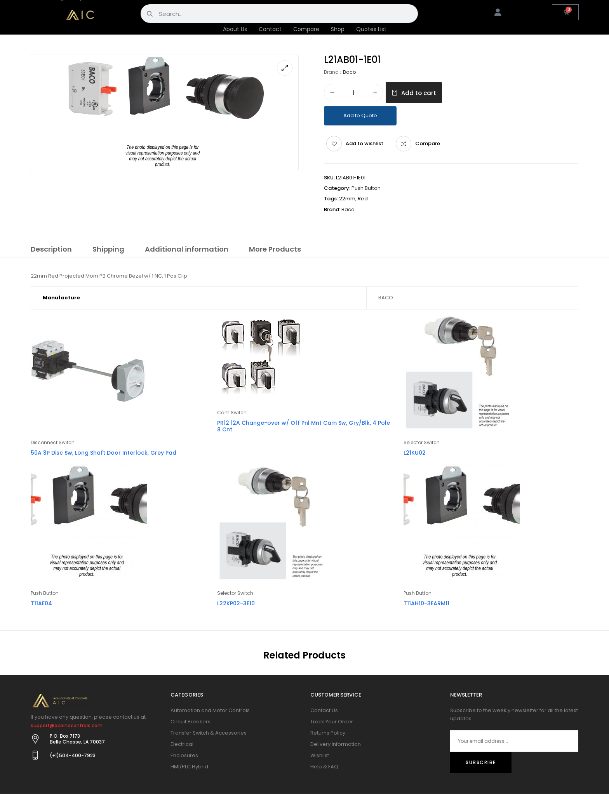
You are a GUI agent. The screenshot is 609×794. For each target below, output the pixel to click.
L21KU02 (415, 453)
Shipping (108, 249)
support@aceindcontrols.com (67, 725)
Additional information (186, 249)
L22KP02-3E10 (236, 603)
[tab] (51, 250)
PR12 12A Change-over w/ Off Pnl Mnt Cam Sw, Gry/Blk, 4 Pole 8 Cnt (303, 426)
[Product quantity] (353, 93)
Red (363, 198)
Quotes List (371, 29)
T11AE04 (41, 603)
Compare (306, 29)
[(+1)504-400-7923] (35, 755)
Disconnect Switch (53, 442)
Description (51, 249)
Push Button (366, 188)
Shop (338, 29)
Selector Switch (422, 442)
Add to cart (418, 93)
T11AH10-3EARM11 (426, 603)
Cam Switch (232, 412)
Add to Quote (360, 115)
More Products (275, 249)
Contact (270, 29)
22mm (347, 198)
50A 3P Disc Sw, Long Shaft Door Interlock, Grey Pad (103, 453)
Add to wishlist (364, 143)
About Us (235, 29)
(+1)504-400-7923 (73, 755)
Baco (349, 72)
